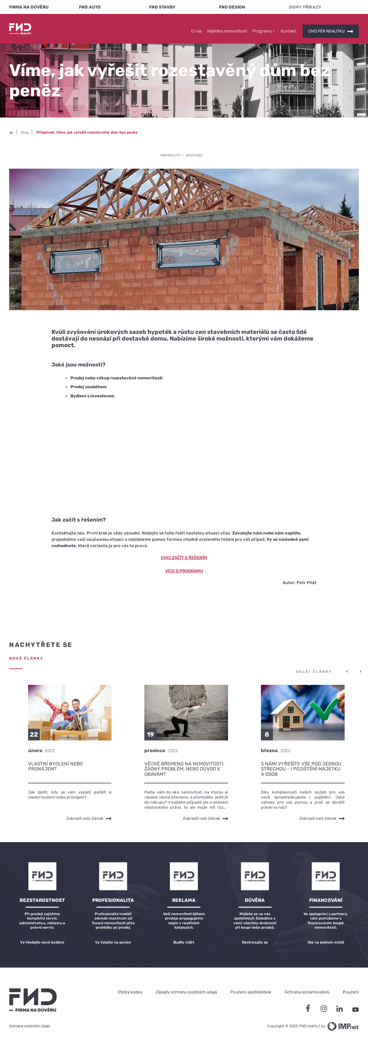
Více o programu (184, 566)
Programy (264, 26)
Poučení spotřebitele (250, 987)
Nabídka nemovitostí (227, 26)
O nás (196, 26)
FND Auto (90, 6)
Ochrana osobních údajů (29, 1021)
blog (24, 127)
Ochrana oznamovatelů (307, 987)
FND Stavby (162, 6)
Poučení (351, 987)
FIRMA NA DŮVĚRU (29, 6)
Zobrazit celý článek (89, 814)
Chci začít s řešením (184, 552)
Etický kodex (130, 987)
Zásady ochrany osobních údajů (186, 987)
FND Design (232, 6)
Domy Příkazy (305, 6)
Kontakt (288, 26)
